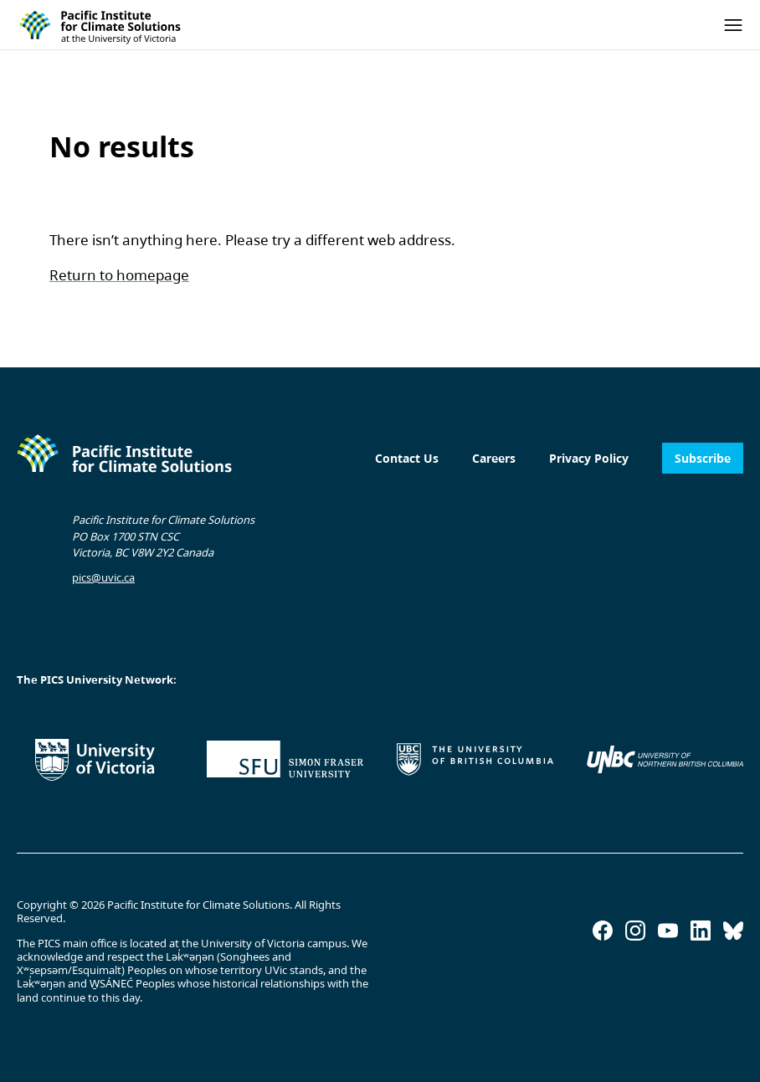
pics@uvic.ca (103, 577)
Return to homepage (119, 275)
